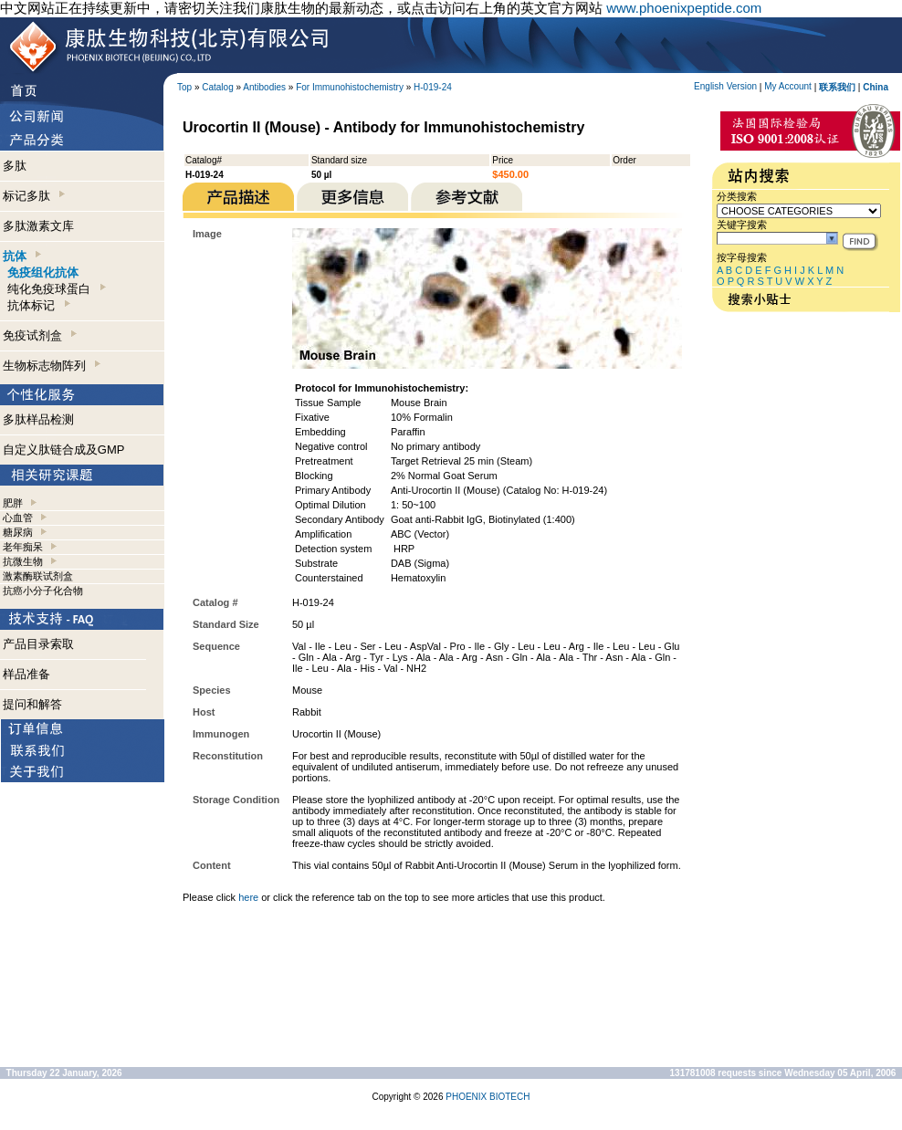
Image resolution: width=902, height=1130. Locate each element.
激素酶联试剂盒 (38, 575)
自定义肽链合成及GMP (64, 449)
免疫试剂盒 (40, 335)
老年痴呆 (23, 546)
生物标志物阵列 (51, 365)
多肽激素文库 (38, 226)
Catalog (217, 87)
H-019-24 (433, 87)
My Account (788, 86)
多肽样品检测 (38, 419)
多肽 (14, 166)
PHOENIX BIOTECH (488, 1097)
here (248, 897)
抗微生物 (23, 561)
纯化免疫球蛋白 (56, 289)
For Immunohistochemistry (350, 87)
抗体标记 (38, 305)
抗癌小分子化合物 (43, 590)
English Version (725, 86)
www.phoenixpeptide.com (683, 8)
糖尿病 (18, 532)
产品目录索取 (38, 644)
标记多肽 (34, 196)
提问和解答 (32, 704)
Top (184, 87)
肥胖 (13, 502)
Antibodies (264, 87)
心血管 (18, 517)
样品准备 (26, 674)
